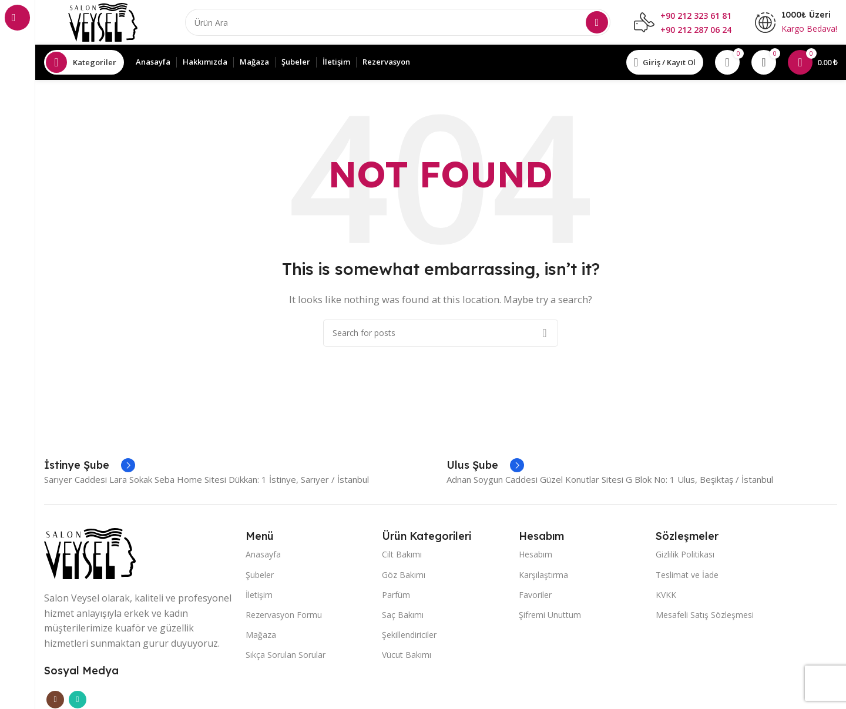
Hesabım (535, 556)
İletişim (259, 597)
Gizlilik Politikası (685, 556)
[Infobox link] (89, 468)
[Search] (397, 23)
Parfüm (396, 597)
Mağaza (261, 637)
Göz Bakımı (403, 576)
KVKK (666, 597)
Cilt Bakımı (402, 556)
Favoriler (535, 597)
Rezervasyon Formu (284, 617)
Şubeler (260, 576)
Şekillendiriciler (409, 637)
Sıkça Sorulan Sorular (285, 657)
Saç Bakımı (403, 617)
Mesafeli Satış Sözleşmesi (705, 617)
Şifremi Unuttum (550, 617)
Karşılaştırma (543, 576)
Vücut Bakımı (406, 657)
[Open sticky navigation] (84, 64)
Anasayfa (263, 556)
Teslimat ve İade (687, 576)
